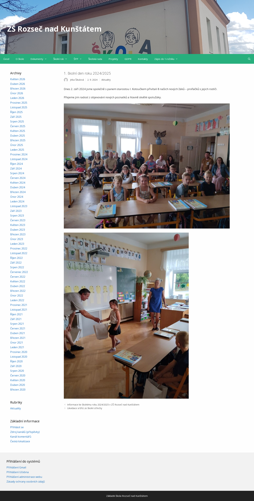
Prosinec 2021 (18, 305)
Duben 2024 (17, 187)
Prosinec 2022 (18, 248)
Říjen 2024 (16, 164)
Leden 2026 (17, 98)
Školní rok (61, 59)
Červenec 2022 (19, 272)
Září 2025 (16, 117)
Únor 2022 (16, 295)
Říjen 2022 (16, 258)
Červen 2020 (17, 375)
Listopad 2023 (18, 206)
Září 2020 (16, 366)
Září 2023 (16, 211)
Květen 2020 (17, 380)
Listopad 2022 (18, 253)
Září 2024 (16, 168)
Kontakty (143, 58)
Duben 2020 (17, 385)
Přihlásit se (17, 427)
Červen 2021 (17, 328)
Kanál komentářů (20, 436)
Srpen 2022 (17, 267)
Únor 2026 (16, 93)
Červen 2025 (17, 126)
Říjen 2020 (16, 361)
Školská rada (95, 58)
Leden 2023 (17, 244)
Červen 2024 (17, 178)
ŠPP (79, 59)
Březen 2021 (17, 338)
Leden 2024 (17, 201)
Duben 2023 (17, 229)
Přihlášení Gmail (16, 467)
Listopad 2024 (18, 159)
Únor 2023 (16, 239)
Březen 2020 (17, 389)
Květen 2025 (17, 131)
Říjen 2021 (16, 314)
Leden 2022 (17, 300)
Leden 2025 (17, 149)
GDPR (128, 58)
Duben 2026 (17, 84)
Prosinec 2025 (18, 102)
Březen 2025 (17, 140)
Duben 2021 (17, 333)
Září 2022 (16, 262)
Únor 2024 (16, 197)
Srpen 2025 (17, 121)
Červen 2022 (17, 276)
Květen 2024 (17, 182)
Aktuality (106, 79)
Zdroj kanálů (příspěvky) (25, 432)
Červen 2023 (17, 220)
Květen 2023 (17, 225)
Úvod (6, 58)
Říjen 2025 (16, 112)
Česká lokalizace (20, 441)
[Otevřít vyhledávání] (249, 59)
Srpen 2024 (17, 173)
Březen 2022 (17, 291)
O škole (20, 58)
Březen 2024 (17, 192)
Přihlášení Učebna (17, 472)
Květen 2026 (17, 79)
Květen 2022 (17, 281)
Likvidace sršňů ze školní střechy (84, 408)
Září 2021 (16, 319)
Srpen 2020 (17, 371)
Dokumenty (40, 59)
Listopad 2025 (18, 107)
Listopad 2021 (18, 309)
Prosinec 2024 (18, 154)
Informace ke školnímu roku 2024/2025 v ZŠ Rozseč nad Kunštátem (103, 404)
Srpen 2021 (17, 324)
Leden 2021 (17, 347)
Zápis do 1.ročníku (167, 59)
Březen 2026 (17, 88)
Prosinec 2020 (18, 352)
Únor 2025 (16, 145)
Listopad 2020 (18, 356)
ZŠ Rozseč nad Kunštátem (54, 29)
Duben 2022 (17, 286)
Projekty (113, 58)
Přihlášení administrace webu (24, 477)
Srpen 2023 (17, 215)
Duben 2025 (17, 135)
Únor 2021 (16, 342)
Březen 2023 (17, 234)
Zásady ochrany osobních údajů (25, 481)
